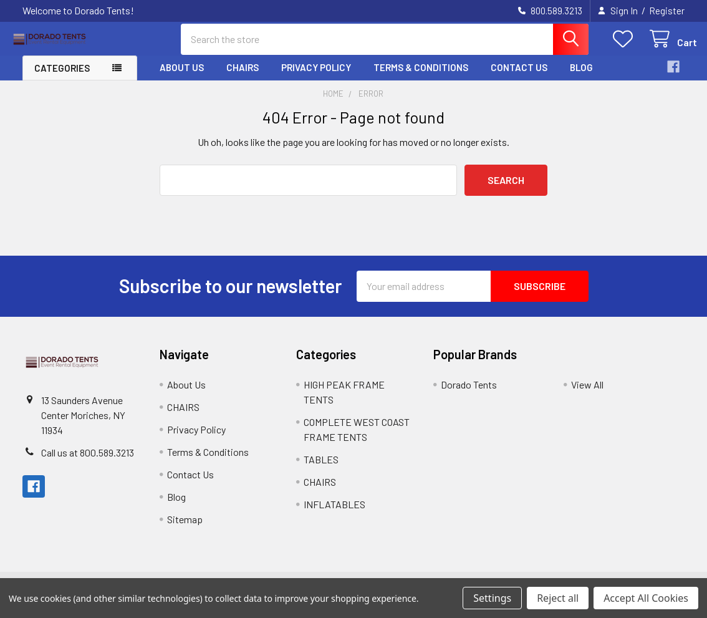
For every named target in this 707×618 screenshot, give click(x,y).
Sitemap (185, 528)
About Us (182, 76)
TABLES (321, 469)
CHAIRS (242, 76)
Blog (581, 76)
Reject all (558, 598)
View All (587, 394)
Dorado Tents (469, 394)
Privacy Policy (316, 76)
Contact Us (519, 76)
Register (667, 10)
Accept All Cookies (646, 598)
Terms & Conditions (420, 76)
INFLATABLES (334, 513)
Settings (492, 598)
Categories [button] (62, 77)
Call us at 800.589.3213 (87, 462)
